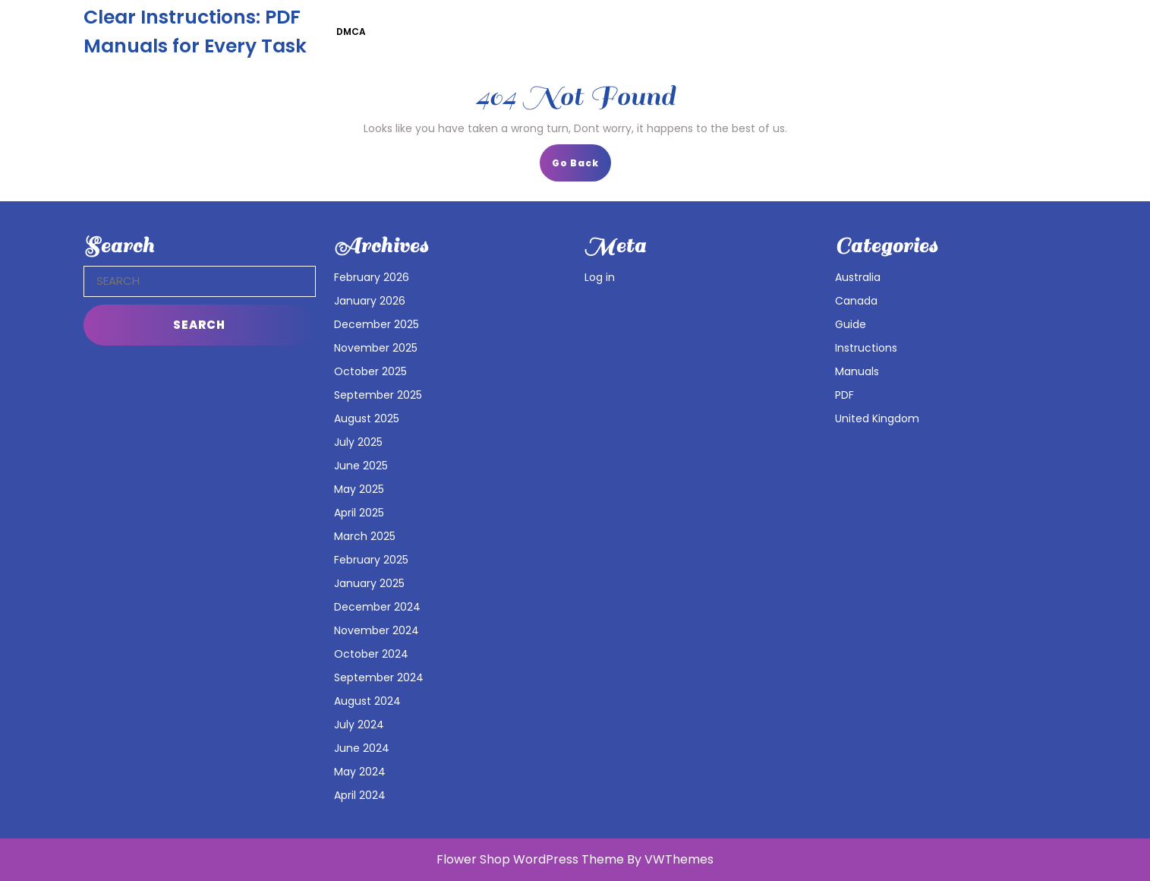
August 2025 (366, 418)
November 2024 (376, 630)
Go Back (581, 167)
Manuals (857, 371)
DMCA (351, 31)
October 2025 (370, 371)
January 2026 (369, 300)
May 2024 (360, 771)
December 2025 (376, 324)
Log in (599, 277)
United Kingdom (877, 418)
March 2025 (364, 536)
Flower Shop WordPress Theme (530, 859)
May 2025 (359, 489)
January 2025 (369, 583)
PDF (844, 395)
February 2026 (371, 277)
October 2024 (371, 654)
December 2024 (377, 606)
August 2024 (367, 701)
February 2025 (371, 559)
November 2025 (375, 347)
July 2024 (359, 724)
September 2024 (379, 677)
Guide (850, 324)
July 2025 (358, 442)
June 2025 (361, 465)
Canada (856, 300)
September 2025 (378, 395)
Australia (858, 277)
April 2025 (359, 512)
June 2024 (361, 748)
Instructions (866, 347)
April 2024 (360, 795)
